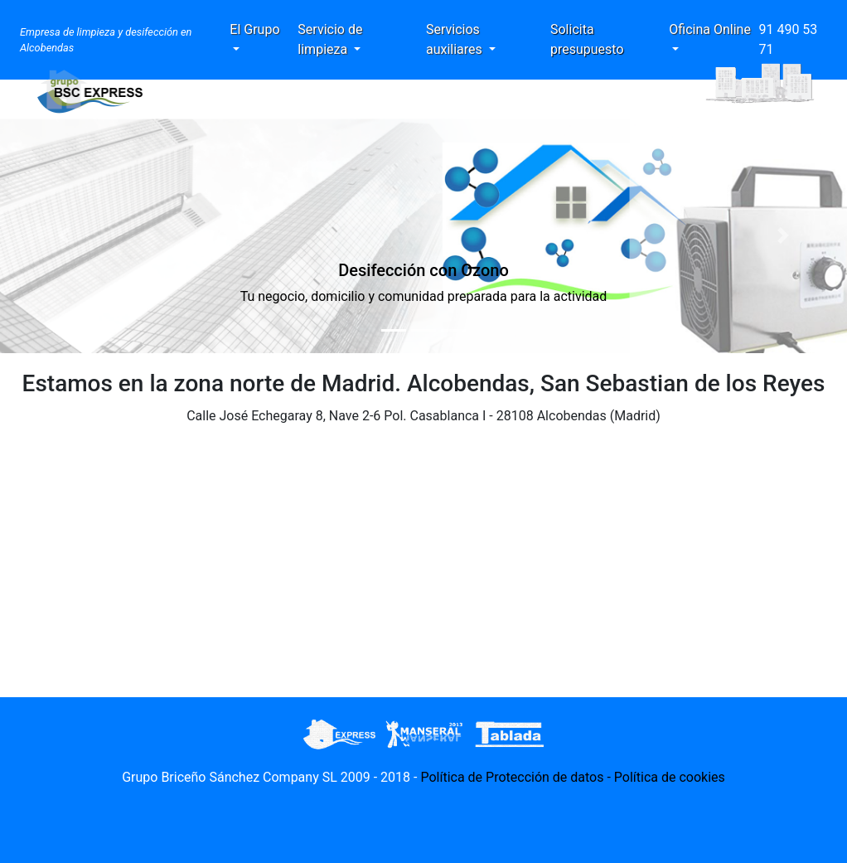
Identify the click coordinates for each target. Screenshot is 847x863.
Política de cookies (669, 777)
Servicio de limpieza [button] (330, 39)
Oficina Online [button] (710, 29)
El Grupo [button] (254, 29)
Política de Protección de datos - (516, 777)
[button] (63, 236)
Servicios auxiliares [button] (456, 39)
